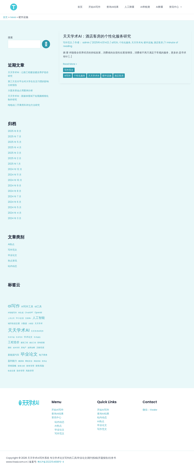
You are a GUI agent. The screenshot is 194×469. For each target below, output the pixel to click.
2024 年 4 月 (15, 213)
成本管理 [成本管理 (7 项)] (16, 347)
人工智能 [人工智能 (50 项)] (39, 318)
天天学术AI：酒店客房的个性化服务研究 (98, 36)
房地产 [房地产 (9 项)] (23, 347)
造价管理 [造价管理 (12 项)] (20, 370)
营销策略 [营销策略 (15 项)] (12, 365)
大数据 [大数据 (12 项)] (24, 323)
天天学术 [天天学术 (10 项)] (39, 323)
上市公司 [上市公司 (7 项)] (11, 318)
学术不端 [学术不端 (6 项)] (11, 337)
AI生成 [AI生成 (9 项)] (20, 312)
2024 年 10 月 (15, 180)
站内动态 (13, 266)
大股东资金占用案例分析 (21, 90)
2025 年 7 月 (15, 136)
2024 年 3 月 (15, 218)
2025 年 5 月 (15, 142)
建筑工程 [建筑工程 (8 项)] (24, 342)
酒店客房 (162, 42)
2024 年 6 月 (15, 202)
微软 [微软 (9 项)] (10, 347)
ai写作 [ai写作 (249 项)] (14, 306)
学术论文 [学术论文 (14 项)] (28, 337)
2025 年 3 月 (15, 153)
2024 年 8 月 (15, 191)
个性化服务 (126, 42)
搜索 (10, 37)
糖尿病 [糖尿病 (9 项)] (21, 361)
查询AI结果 (58, 413)
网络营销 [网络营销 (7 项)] (37, 361)
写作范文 (13, 249)
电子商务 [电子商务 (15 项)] (43, 354)
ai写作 (115, 42)
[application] (180, 7)
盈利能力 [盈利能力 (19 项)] (12, 360)
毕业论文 (13, 255)
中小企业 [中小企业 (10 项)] (20, 318)
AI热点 (11, 244)
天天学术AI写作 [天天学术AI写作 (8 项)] (37, 331)
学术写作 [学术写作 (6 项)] (19, 337)
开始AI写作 (58, 409)
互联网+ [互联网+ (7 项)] (28, 318)
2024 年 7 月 (15, 196)
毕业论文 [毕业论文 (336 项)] (29, 354)
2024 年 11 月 (15, 174)
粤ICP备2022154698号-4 (51, 462)
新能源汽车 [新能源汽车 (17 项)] (13, 354)
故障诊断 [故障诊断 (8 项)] (31, 347)
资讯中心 (56, 417)
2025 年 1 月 (14, 163)
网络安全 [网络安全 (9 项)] (28, 361)
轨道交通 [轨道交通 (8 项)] (11, 371)
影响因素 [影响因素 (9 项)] (41, 342)
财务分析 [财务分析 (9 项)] (21, 366)
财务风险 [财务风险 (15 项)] (40, 365)
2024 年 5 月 (15, 207)
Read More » (70, 64)
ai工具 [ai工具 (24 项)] (38, 306)
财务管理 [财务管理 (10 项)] (30, 366)
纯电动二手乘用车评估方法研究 (25, 105)
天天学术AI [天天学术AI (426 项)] (19, 330)
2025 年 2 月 (15, 158)
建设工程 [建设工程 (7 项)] (32, 342)
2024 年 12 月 (15, 169)
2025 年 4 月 (15, 147)
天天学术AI (140, 42)
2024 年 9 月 (15, 185)
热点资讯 (13, 260)
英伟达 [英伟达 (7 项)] (44, 361)
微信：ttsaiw (150, 409)
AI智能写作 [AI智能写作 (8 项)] (12, 312)
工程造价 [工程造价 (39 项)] (13, 342)
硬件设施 (151, 42)
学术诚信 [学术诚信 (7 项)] (37, 337)
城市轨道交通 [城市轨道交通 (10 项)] (14, 323)
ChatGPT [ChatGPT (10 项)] (29, 312)
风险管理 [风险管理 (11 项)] (30, 370)
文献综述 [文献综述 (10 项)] (40, 347)
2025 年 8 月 (15, 131)
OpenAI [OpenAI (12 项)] (38, 312)
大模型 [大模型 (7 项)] (30, 323)
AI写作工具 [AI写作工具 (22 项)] (27, 306)
